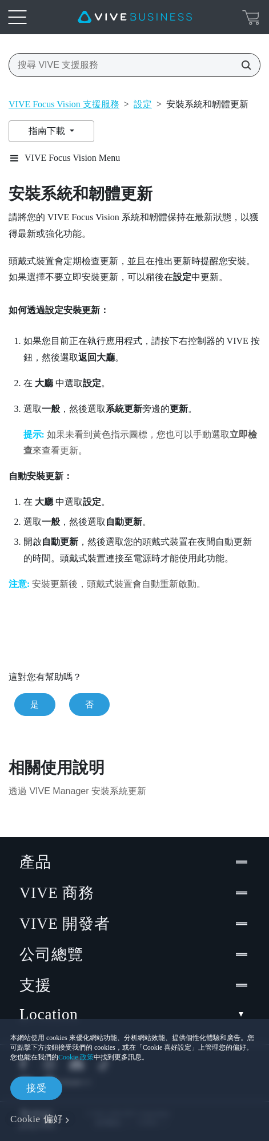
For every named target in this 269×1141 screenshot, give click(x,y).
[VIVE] (135, 17)
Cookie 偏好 (36, 1119)
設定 (143, 104)
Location (134, 1015)
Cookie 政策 (76, 1057)
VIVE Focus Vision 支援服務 (64, 104)
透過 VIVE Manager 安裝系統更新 (77, 791)
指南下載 (48, 131)
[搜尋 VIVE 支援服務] (242, 65)
